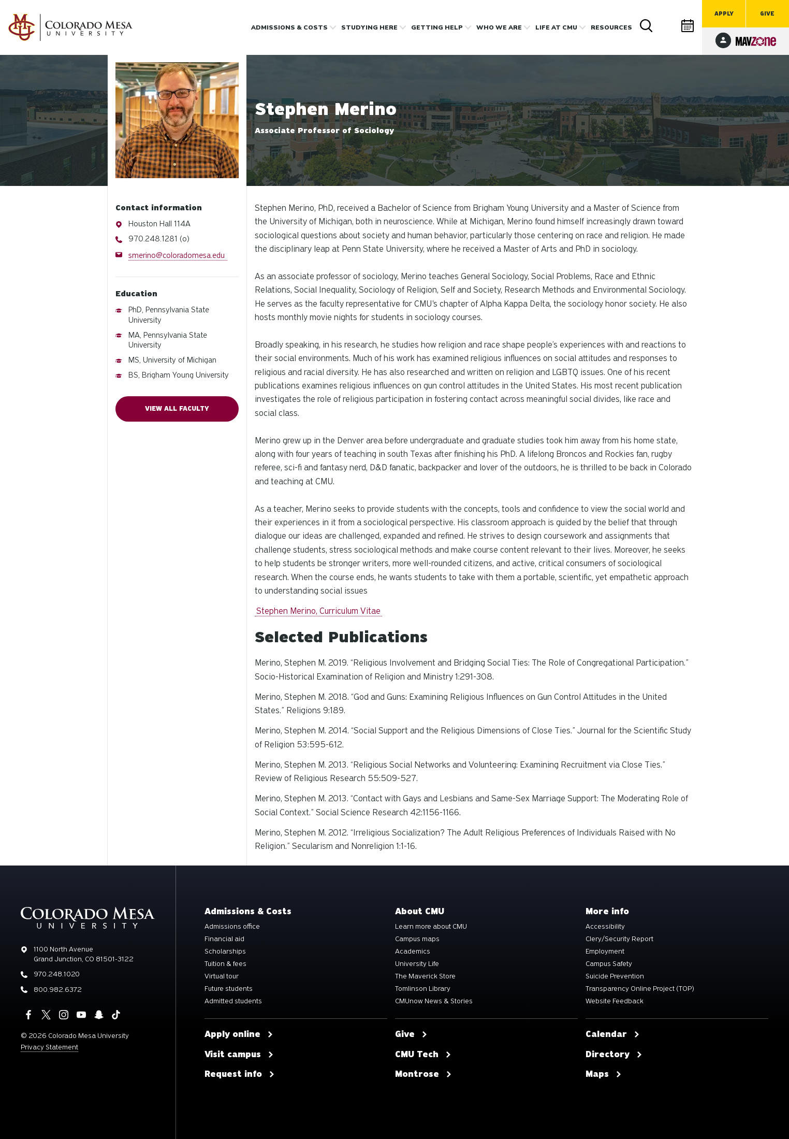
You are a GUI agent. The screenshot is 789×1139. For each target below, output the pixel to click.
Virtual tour (221, 976)
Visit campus (239, 1054)
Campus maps (417, 939)
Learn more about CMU (431, 926)
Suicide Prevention (615, 976)
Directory (667, 25)
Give (767, 13)
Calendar (688, 25)
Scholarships (225, 951)
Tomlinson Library (422, 989)
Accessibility (605, 926)
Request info (239, 1074)
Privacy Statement (49, 1047)
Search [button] (646, 26)
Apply (724, 13)
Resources (611, 27)
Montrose (423, 1074)
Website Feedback (615, 1001)
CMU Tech (423, 1054)
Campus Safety (609, 964)
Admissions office (232, 926)
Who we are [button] (499, 27)
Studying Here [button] (369, 27)
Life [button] (556, 27)
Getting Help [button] (437, 27)
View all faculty (177, 408)
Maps (604, 1074)
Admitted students (233, 1001)
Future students (228, 989)
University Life (417, 964)
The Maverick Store (425, 976)
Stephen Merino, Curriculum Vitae (318, 611)
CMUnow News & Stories (434, 1001)
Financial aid (224, 939)
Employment (605, 951)
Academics (412, 951)
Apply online (238, 1034)
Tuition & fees (225, 964)
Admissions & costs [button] (289, 27)
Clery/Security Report (619, 939)
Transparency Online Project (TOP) (640, 989)
